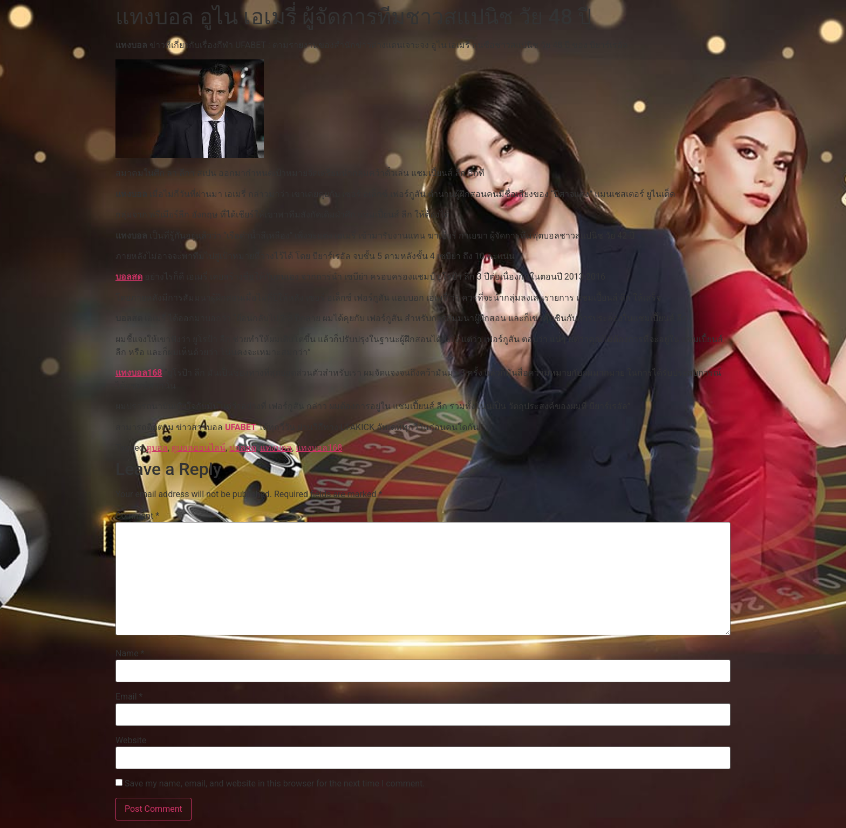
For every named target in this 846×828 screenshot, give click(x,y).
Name (130, 653)
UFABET (240, 427)
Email (128, 697)
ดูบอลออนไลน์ (199, 448)
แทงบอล (276, 448)
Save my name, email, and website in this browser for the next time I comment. (275, 783)
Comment (137, 516)
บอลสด (128, 277)
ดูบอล (157, 448)
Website (130, 740)
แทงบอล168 (138, 373)
